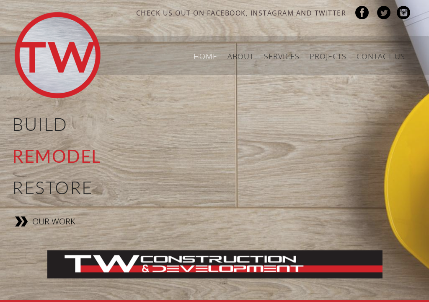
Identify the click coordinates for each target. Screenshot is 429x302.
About (240, 56)
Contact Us (381, 56)
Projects (328, 56)
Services (282, 56)
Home (205, 56)
